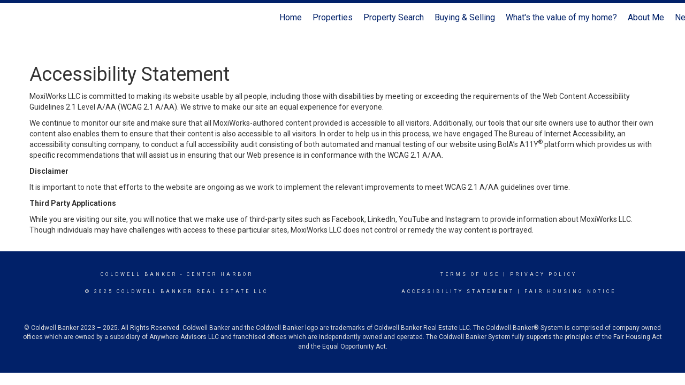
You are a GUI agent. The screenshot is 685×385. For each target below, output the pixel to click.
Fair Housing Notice (570, 291)
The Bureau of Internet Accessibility (554, 133)
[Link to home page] (13, 17)
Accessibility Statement (457, 291)
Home (290, 17)
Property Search (393, 17)
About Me (646, 17)
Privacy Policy (543, 274)
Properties (333, 17)
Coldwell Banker (139, 274)
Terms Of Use (470, 274)
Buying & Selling (465, 17)
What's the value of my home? (561, 17)
